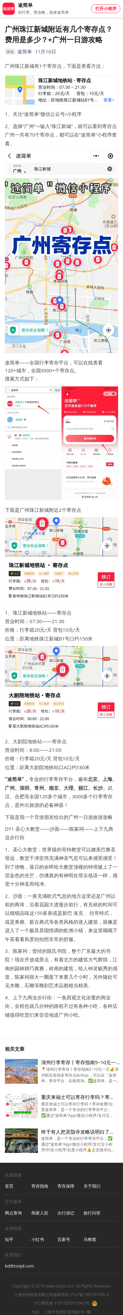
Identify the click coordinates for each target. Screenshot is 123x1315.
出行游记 (65, 1213)
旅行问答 (92, 1213)
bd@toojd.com (18, 1266)
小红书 (37, 1239)
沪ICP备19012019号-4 (89, 1294)
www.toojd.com (59, 1286)
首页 (9, 1186)
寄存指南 (39, 1186)
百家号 (63, 1239)
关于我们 (92, 1186)
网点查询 (13, 1213)
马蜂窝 (90, 1239)
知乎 (9, 1239)
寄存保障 (65, 1186)
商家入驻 (39, 1213)
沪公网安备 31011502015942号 (62, 1303)
